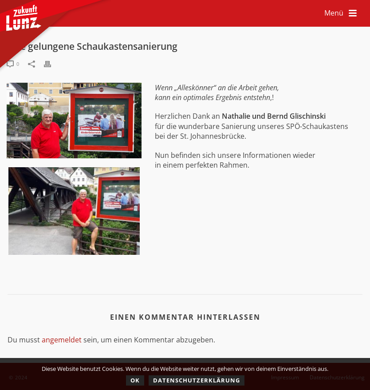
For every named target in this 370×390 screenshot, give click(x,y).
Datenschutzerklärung (196, 380)
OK (135, 380)
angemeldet (62, 340)
